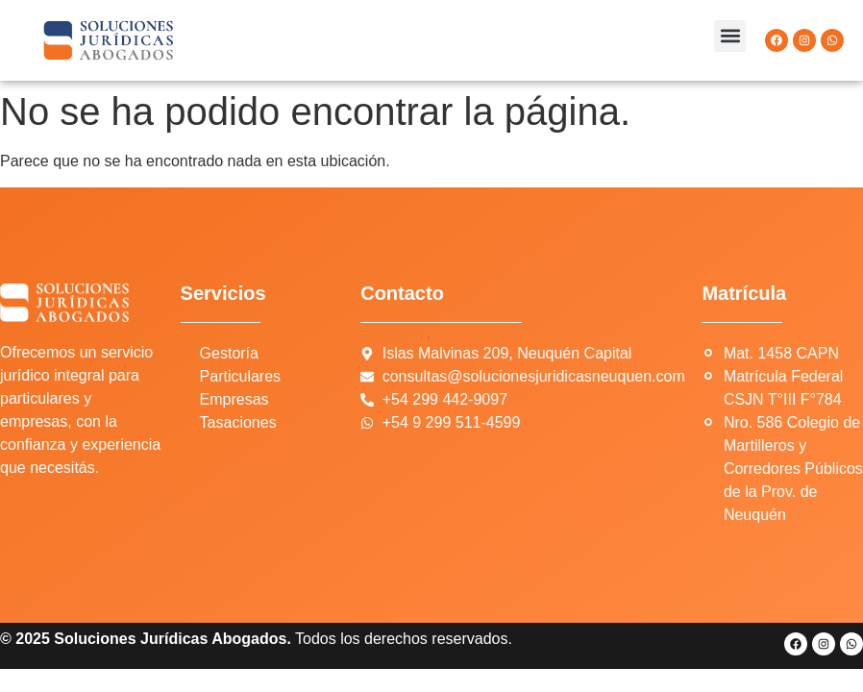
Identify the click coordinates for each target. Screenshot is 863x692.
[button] (730, 36)
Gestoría (229, 353)
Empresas (234, 399)
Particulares (240, 376)
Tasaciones (238, 422)
